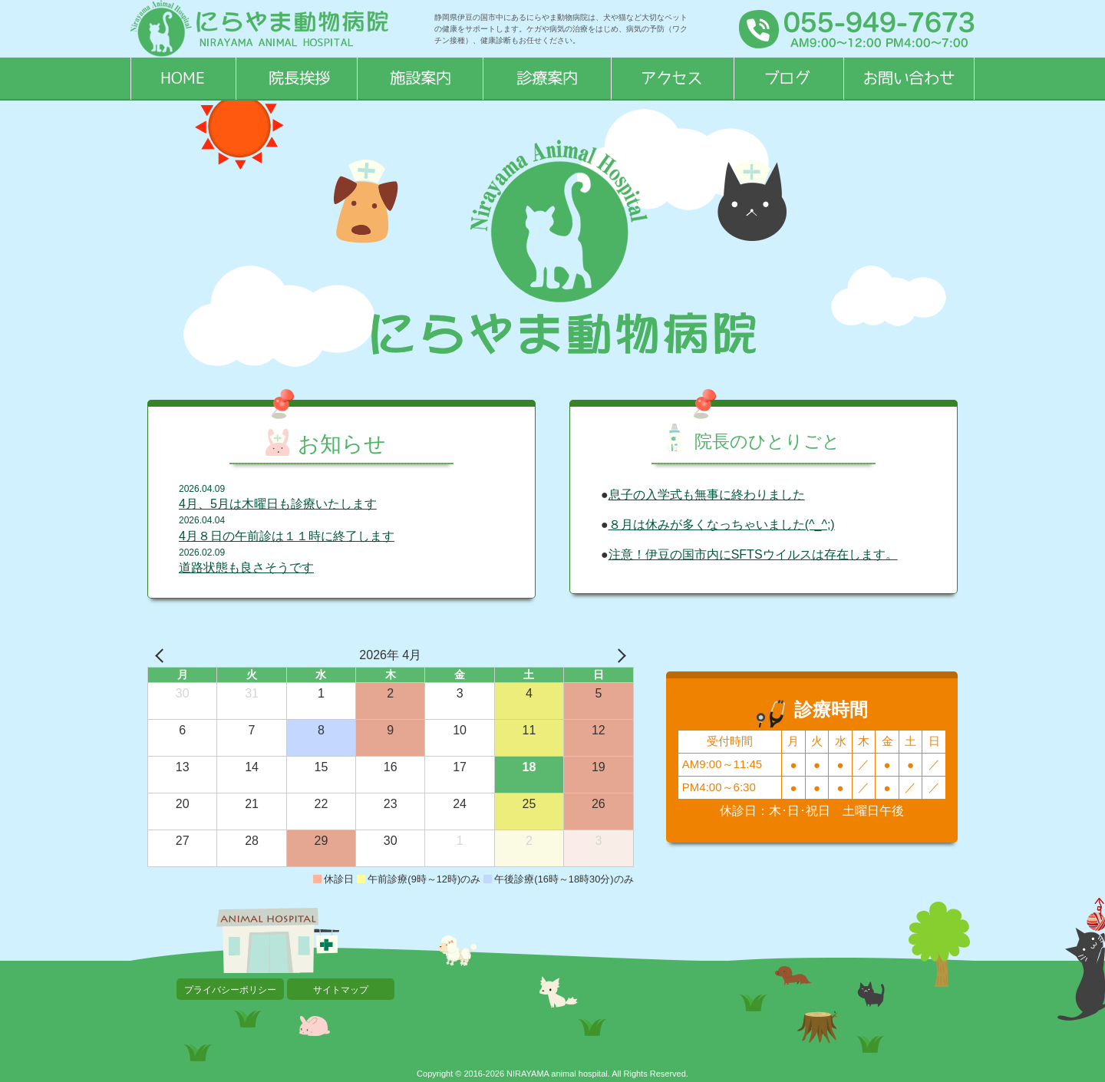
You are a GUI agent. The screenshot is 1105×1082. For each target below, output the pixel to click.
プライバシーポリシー (230, 990)
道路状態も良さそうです (246, 567)
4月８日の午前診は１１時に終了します (286, 536)
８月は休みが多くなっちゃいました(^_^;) (722, 524)
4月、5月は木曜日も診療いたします (278, 503)
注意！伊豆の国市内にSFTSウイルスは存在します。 (753, 554)
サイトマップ (340, 990)
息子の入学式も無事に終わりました (707, 494)
